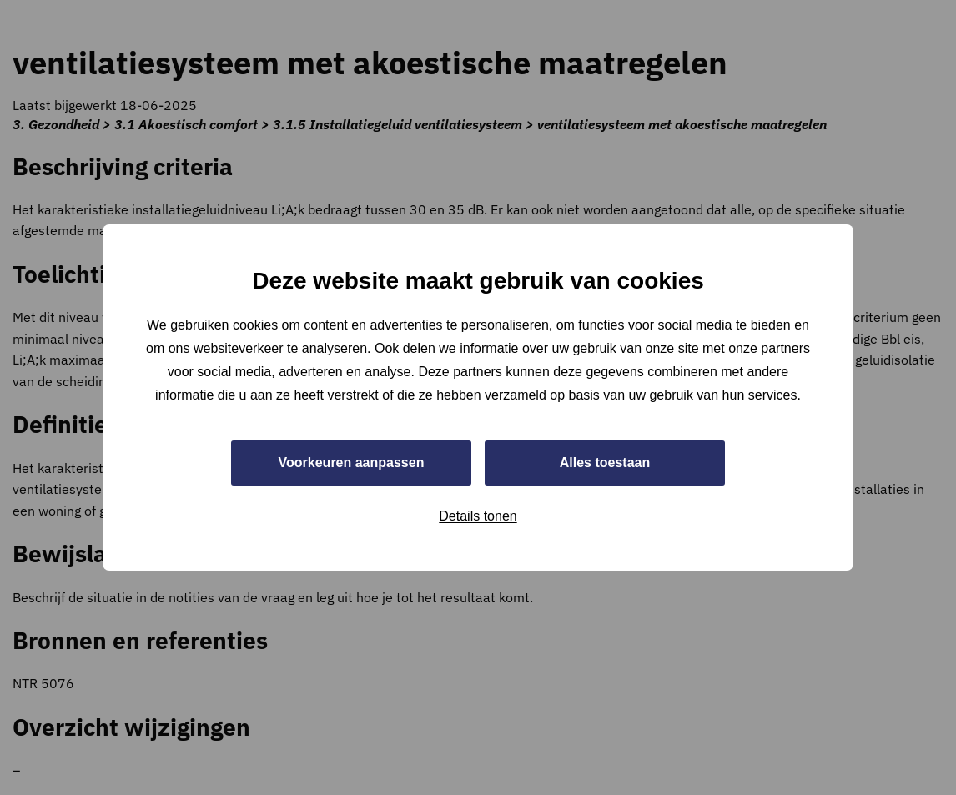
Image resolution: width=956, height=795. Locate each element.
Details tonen (477, 516)
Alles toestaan (605, 462)
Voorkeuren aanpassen (352, 462)
